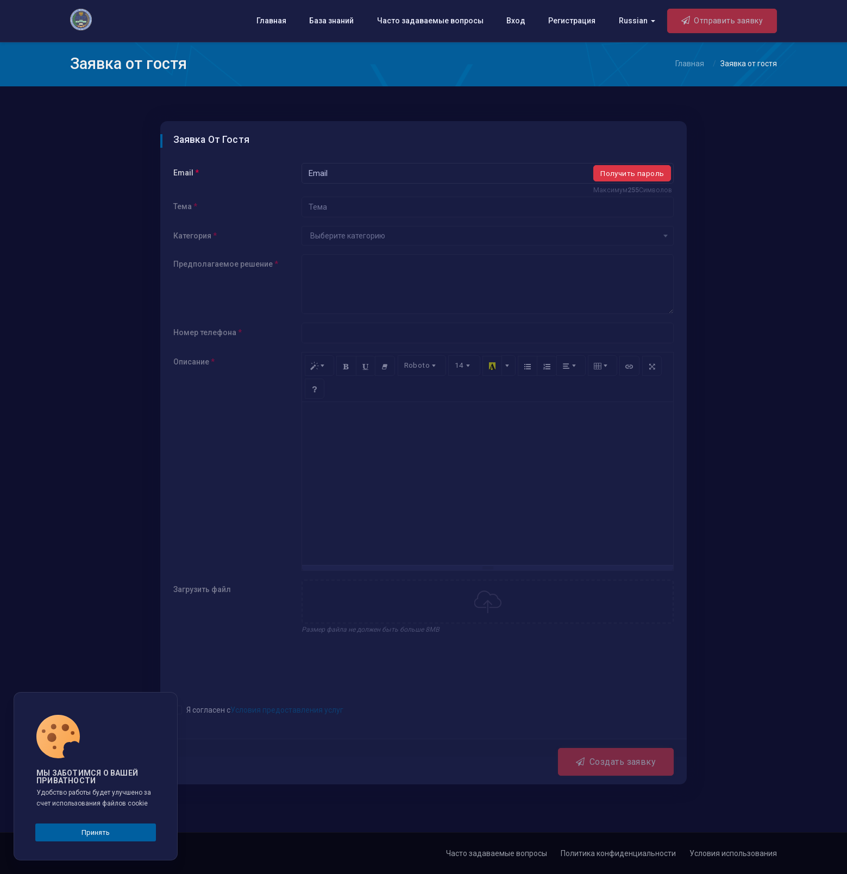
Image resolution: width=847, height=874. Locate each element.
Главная (271, 20)
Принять (95, 832)
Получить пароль (632, 173)
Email (186, 172)
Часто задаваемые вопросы (430, 20)
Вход (515, 20)
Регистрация (571, 20)
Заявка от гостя (748, 63)
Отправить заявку (722, 20)
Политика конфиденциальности (618, 853)
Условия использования (733, 853)
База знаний (331, 20)
